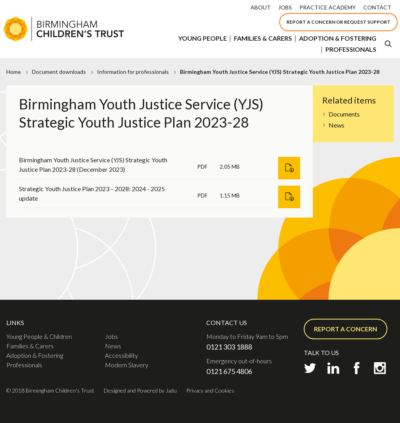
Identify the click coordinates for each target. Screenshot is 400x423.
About (260, 7)
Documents (344, 114)
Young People (202, 38)
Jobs (285, 7)
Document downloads (59, 71)
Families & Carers (263, 38)
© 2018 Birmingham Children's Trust (50, 390)
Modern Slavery (126, 364)
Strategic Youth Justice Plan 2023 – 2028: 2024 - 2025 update (92, 193)
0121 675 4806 (229, 371)
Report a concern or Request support (338, 22)
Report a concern (345, 329)
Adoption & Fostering (337, 38)
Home (13, 71)
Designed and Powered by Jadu (140, 390)
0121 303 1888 (229, 346)
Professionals (350, 49)
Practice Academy (327, 7)
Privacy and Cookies (210, 390)
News (336, 125)
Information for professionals (133, 71)
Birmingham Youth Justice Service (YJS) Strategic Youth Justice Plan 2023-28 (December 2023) (93, 164)
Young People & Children (39, 336)
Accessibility (121, 355)
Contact (377, 7)
